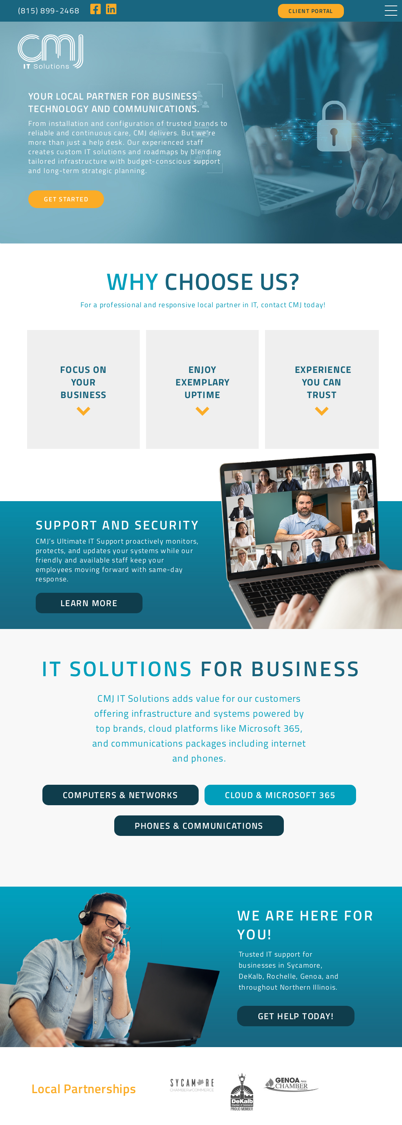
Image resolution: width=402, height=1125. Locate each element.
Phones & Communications (199, 804)
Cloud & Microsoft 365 (280, 773)
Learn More (89, 581)
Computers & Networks (120, 773)
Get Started (66, 177)
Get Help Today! (296, 994)
